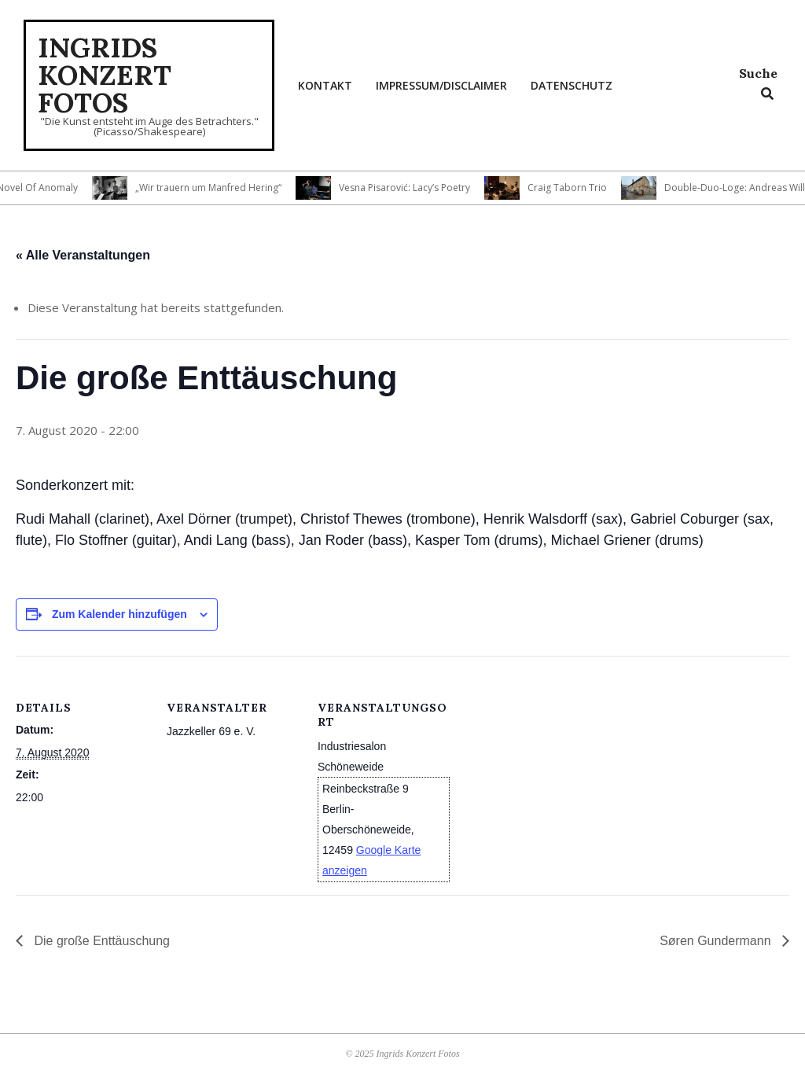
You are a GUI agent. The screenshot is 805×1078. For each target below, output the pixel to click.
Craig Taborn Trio (572, 187)
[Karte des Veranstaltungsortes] (551, 764)
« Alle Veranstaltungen (83, 255)
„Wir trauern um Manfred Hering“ (213, 187)
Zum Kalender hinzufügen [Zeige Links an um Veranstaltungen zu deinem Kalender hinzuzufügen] (119, 614)
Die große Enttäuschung (100, 940)
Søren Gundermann (717, 940)
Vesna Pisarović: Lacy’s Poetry (409, 187)
